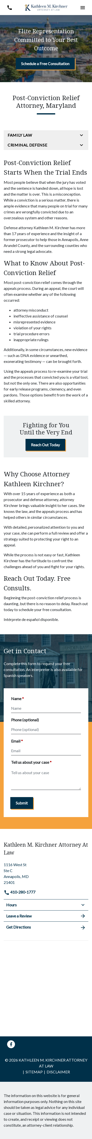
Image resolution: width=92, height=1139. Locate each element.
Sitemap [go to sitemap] (34, 1071)
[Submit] (21, 803)
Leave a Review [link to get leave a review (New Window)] (46, 916)
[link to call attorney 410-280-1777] (9, 7)
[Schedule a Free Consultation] (45, 64)
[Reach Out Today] (45, 445)
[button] (82, 7)
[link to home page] (46, 7)
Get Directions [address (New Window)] (46, 927)
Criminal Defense (27, 145)
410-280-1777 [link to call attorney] (19, 892)
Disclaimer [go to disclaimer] (58, 1071)
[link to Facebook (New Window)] (11, 1044)
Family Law (20, 135)
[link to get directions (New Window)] (46, 873)
